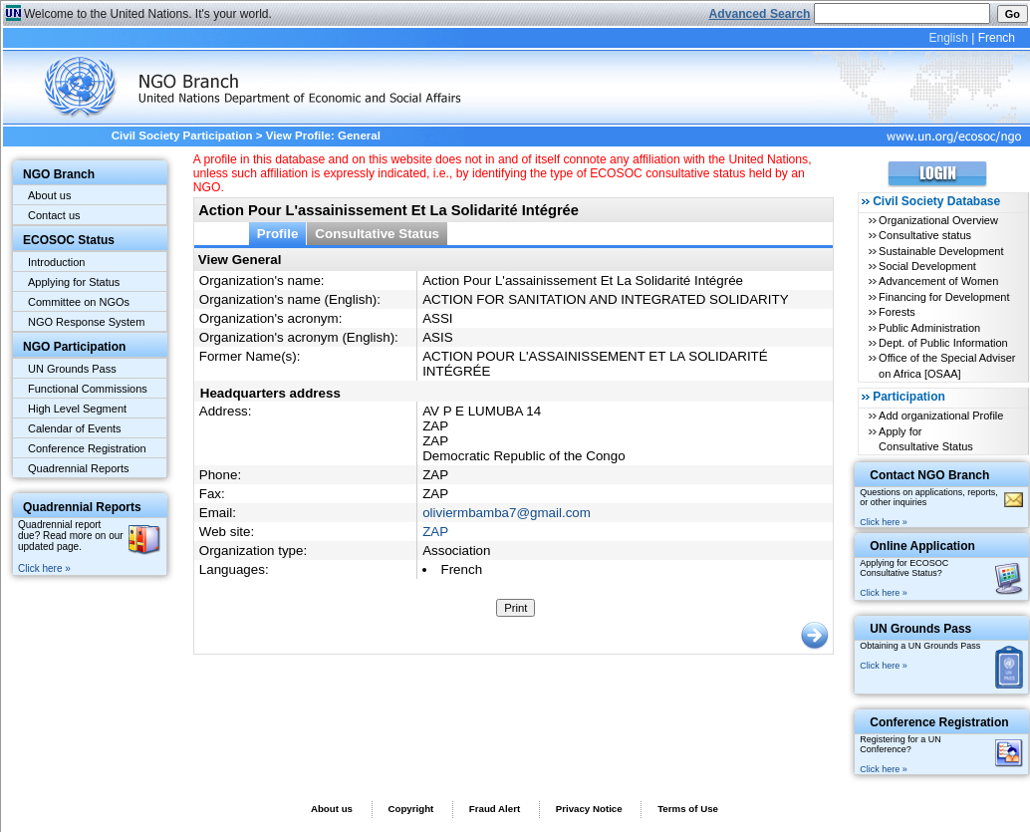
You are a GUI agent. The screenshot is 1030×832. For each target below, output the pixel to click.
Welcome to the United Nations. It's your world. (148, 14)
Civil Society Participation (182, 135)
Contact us (54, 215)
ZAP (435, 531)
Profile (278, 233)
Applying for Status (74, 282)
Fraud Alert (494, 808)
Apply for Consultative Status (926, 438)
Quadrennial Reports (78, 468)
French (996, 38)
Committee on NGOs (78, 302)
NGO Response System (86, 322)
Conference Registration (87, 448)
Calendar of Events (75, 428)
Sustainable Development (941, 251)
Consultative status (925, 235)
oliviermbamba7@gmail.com (506, 512)
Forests (897, 312)
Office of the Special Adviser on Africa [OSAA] (947, 365)
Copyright (410, 808)
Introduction (56, 262)
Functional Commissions (87, 389)
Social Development (927, 266)
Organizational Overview (938, 220)
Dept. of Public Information (943, 343)
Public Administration (929, 328)
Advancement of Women (938, 281)
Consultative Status (377, 233)
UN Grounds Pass (72, 369)
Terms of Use (687, 808)
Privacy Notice (589, 808)
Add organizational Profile (941, 415)
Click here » (44, 568)
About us (49, 195)
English (947, 38)
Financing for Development (944, 297)
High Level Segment (77, 409)
